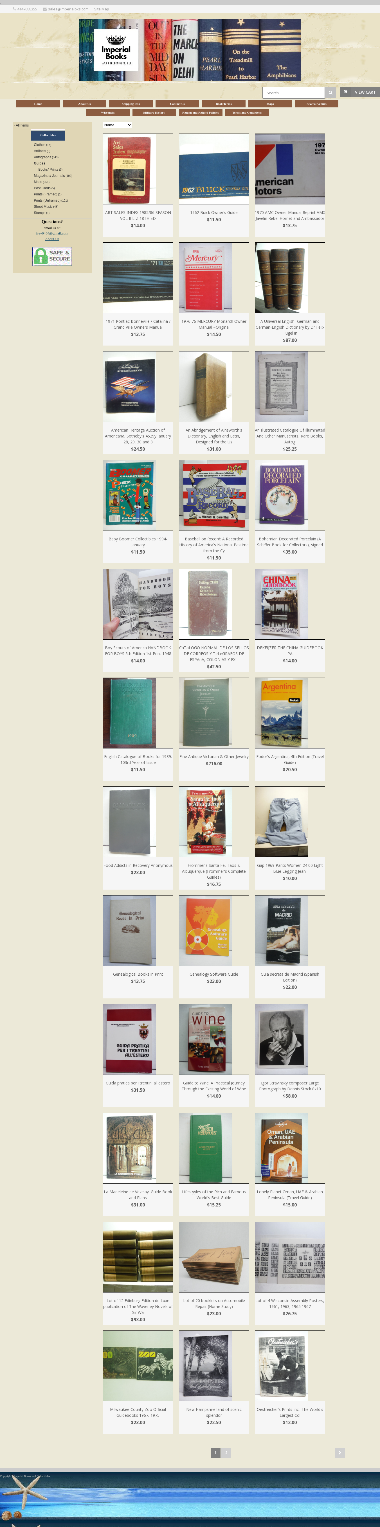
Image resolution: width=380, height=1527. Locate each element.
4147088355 (27, 9)
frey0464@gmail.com (52, 233)
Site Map (101, 9)
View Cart (365, 92)
